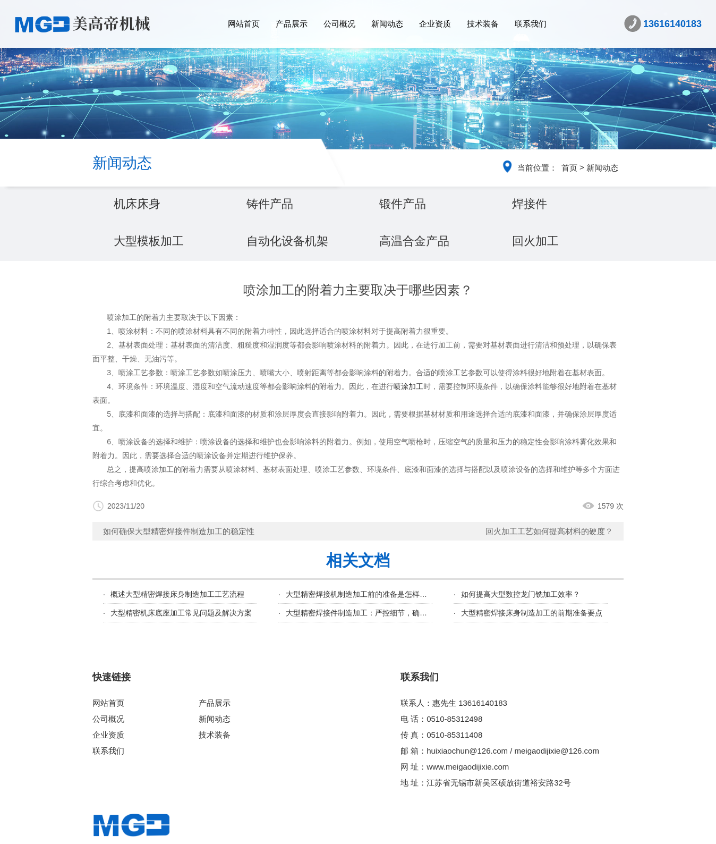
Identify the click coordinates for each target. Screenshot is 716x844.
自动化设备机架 (287, 241)
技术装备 (483, 23)
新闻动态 (387, 23)
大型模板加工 (149, 241)
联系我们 (531, 23)
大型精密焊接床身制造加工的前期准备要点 (531, 613)
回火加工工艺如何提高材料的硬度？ (549, 531)
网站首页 (244, 23)
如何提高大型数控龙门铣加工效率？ (520, 594)
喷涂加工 (408, 386)
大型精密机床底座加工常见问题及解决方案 (181, 613)
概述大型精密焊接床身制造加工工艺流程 (177, 594)
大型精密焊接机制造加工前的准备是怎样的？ (360, 594)
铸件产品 (269, 203)
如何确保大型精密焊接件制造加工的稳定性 (178, 531)
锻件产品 (402, 203)
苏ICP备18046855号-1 (477, 832)
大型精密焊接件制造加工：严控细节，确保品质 (364, 613)
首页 (569, 167)
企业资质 (435, 23)
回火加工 (535, 241)
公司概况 (339, 23)
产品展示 (292, 23)
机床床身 (137, 203)
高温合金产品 (414, 241)
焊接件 (529, 203)
